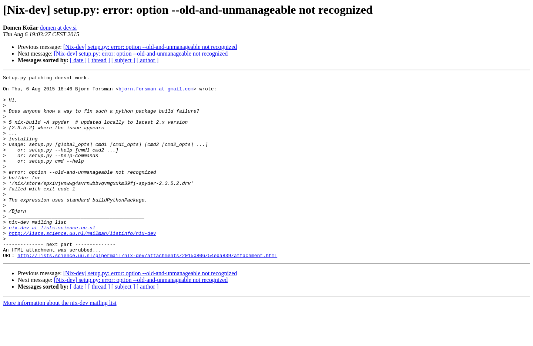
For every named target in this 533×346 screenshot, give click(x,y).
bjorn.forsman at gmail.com (156, 92)
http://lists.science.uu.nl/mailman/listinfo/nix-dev (82, 265)
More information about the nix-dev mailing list (60, 339)
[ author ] (148, 60)
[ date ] (78, 60)
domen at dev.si (58, 27)
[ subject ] (123, 60)
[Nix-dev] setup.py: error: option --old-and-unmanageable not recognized (150, 47)
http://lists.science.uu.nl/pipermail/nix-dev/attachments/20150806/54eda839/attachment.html (147, 292)
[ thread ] (99, 60)
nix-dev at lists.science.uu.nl (52, 258)
